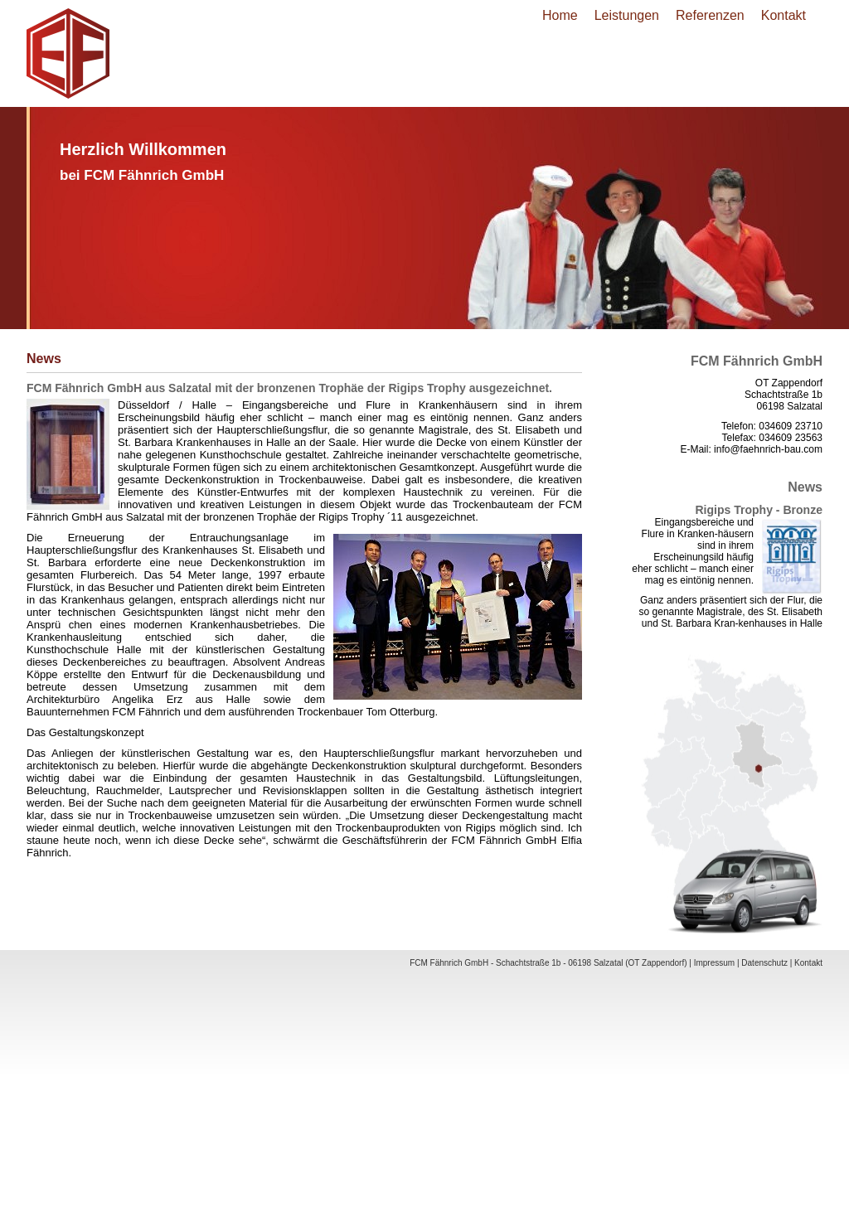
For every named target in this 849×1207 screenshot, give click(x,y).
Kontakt (783, 15)
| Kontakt (806, 962)
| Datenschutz (762, 962)
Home (560, 15)
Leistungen (626, 15)
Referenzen (710, 15)
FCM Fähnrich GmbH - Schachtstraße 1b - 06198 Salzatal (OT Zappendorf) (548, 962)
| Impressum (712, 962)
